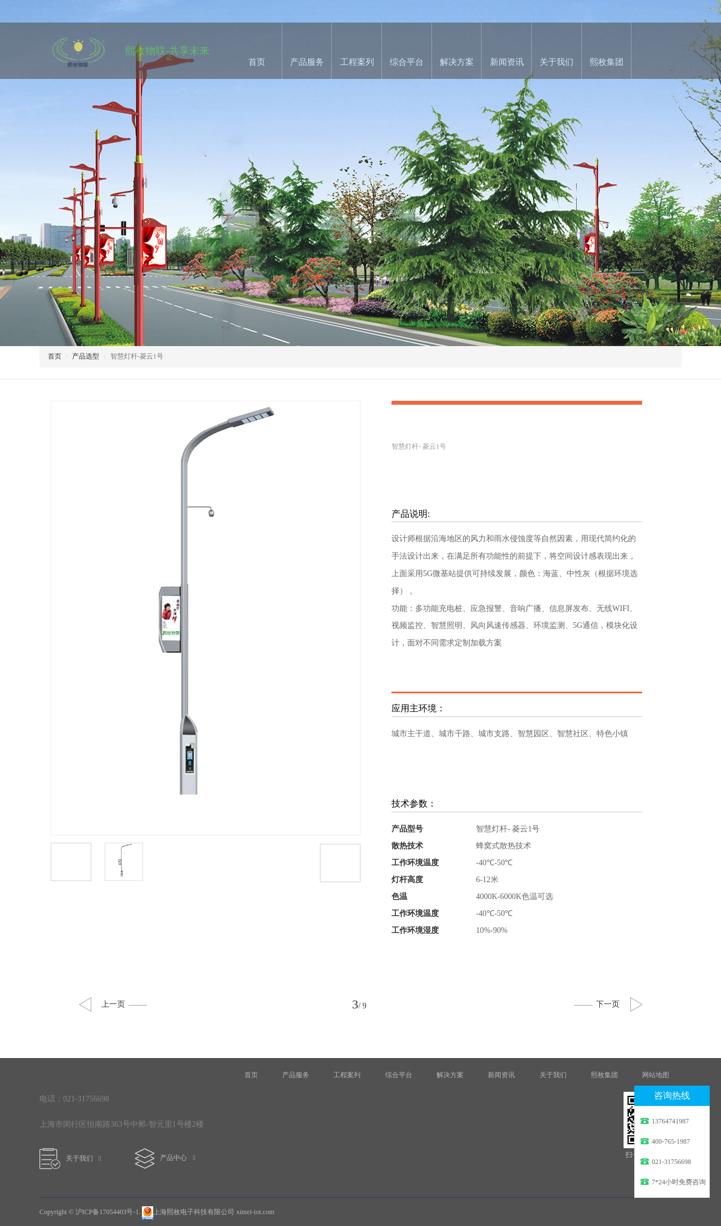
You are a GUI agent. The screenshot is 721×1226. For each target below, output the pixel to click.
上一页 (124, 1004)
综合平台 (407, 62)
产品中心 (165, 1158)
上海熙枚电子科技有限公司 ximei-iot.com (208, 1212)
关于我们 (556, 62)
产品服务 (307, 62)
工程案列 (357, 62)
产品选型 (85, 356)
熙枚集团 (607, 62)
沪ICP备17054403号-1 (107, 1212)
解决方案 (457, 62)
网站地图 (655, 1075)
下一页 (597, 1004)
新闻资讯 (507, 62)
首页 (256, 62)
